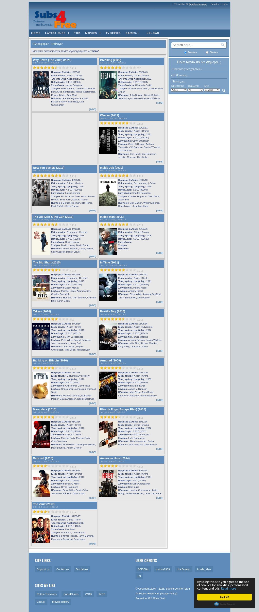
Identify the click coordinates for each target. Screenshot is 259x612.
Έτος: (206, 86)
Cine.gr (41, 601)
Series (212, 52)
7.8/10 (73, 176)
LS (139, 576)
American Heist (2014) (115, 458)
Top (77, 33)
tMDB (102, 594)
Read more (229, 589)
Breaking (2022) (110, 60)
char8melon (183, 569)
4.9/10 (140, 467)
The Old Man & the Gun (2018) (53, 216)
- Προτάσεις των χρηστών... (187, 69)
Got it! (224, 597)
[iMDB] (92, 109)
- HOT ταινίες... (180, 75)
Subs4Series (71, 594)
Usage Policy (168, 593)
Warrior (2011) (109, 115)
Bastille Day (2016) (112, 311)
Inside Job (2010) (111, 167)
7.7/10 (140, 225)
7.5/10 (73, 271)
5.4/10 (140, 418)
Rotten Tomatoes (47, 594)
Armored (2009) (110, 360)
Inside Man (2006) (112, 216)
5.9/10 (140, 369)
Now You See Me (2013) (48, 167)
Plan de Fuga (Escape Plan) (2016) (123, 409)
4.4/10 (73, 512)
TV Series (113, 33)
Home (35, 33)
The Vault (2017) (44, 504)
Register (215, 4)
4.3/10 (73, 467)
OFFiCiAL (143, 569)
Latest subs (55, 33)
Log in (225, 4)
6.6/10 (140, 320)
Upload (152, 33)
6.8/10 (73, 225)
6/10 (139, 68)
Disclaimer (82, 569)
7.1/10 (140, 271)
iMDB (53, 63)
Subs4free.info (174, 588)
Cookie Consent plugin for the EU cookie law (224, 604)
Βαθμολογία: (193, 86)
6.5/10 (73, 68)
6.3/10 (73, 369)
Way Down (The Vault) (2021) (52, 60)
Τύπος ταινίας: (177, 86)
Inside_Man (204, 569)
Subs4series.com (198, 4)
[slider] (51, 67)
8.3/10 (140, 124)
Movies (91, 33)
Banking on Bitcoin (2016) (50, 360)
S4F (34, 63)
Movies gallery (60, 601)
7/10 (72, 320)
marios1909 (163, 569)
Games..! (132, 33)
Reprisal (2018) (43, 458)
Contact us (62, 569)
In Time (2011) (109, 262)
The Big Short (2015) (47, 262)
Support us (43, 569)
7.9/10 (140, 176)
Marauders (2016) (44, 409)
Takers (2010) (42, 311)
